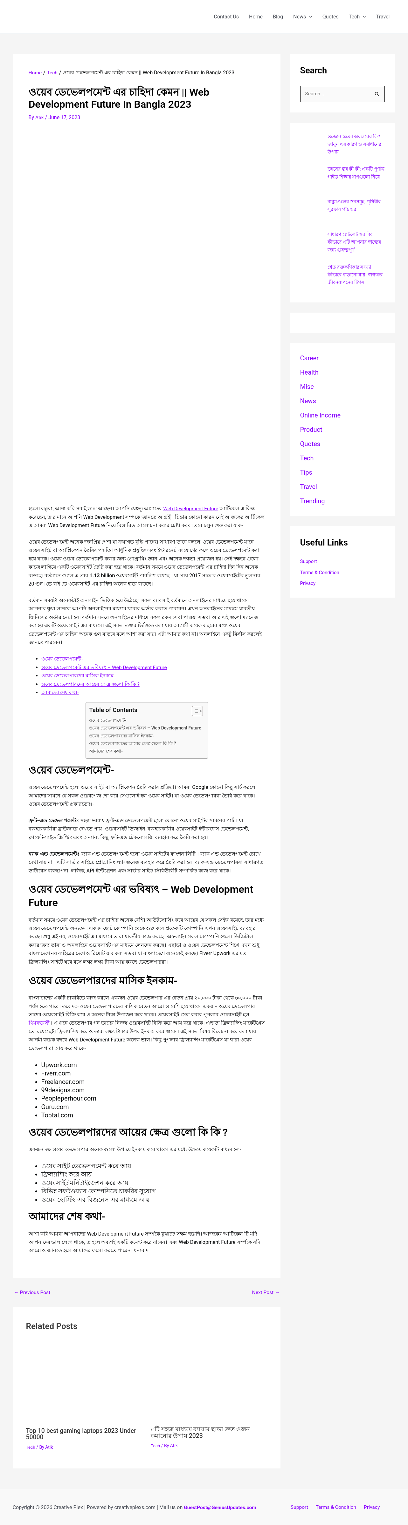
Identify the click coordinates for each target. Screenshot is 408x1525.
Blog (278, 17)
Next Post (265, 1291)
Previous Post (33, 1291)
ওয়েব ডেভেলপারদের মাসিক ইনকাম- (78, 675)
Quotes (330, 17)
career (309, 361)
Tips (306, 475)
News (302, 17)
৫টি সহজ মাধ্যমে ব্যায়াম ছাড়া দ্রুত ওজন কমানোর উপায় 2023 (202, 1432)
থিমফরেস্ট (39, 1022)
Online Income (320, 418)
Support (309, 565)
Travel (383, 17)
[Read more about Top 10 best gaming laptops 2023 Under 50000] (84, 1382)
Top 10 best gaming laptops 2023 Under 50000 (83, 1433)
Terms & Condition (321, 576)
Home (256, 17)
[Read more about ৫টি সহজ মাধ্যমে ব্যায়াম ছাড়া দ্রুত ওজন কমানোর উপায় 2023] (209, 1381)
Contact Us (226, 17)
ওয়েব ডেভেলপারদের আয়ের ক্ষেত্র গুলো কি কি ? (90, 684)
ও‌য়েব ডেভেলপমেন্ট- (62, 658)
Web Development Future (191, 508)
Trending (312, 504)
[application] (309, 17)
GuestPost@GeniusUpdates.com (220, 1506)
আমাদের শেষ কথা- (60, 692)
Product (311, 433)
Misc (307, 390)
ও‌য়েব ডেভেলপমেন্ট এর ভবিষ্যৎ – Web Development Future (105, 667)
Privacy (308, 588)
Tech (357, 17)
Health (309, 375)
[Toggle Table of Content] (195, 710)
